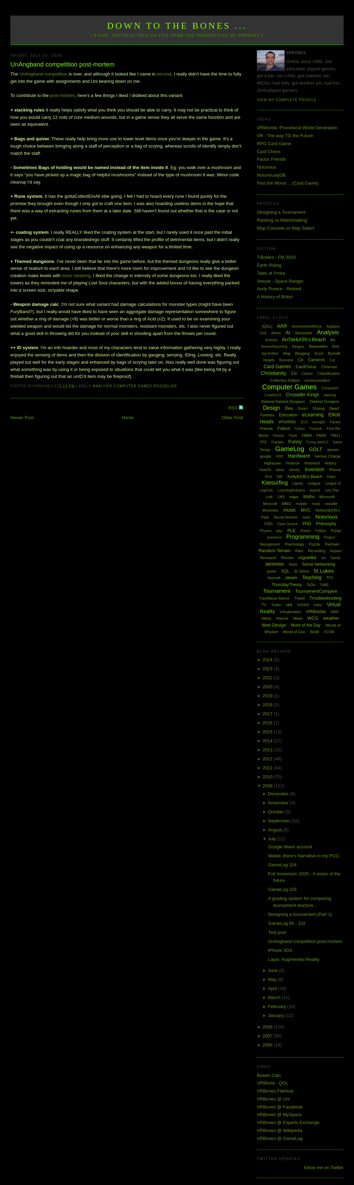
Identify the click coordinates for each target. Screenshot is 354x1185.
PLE (291, 530)
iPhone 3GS (280, 950)
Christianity (273, 373)
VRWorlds (316, 611)
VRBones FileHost (275, 1091)
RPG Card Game (274, 143)
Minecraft (270, 504)
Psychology (294, 544)
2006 (268, 1044)
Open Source (287, 524)
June (273, 970)
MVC (306, 510)
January (276, 1015)
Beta (335, 346)
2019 (268, 695)
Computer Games (133, 386)
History (330, 463)
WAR (335, 612)
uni (289, 604)
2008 (268, 1026)
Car (332, 360)
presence (274, 537)
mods (316, 504)
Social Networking (318, 564)
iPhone (335, 470)
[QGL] (267, 326)
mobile (301, 504)
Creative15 (272, 395)
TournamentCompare (316, 591)
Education (288, 415)
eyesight (318, 422)
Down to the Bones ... (177, 26)
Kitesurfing (275, 483)
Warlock (282, 618)
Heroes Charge (328, 456)
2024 (268, 659)
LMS (281, 497)
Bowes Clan (269, 1075)
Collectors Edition (285, 380)
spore (272, 571)
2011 (268, 767)
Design (271, 408)
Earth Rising (269, 265)
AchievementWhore (307, 326)
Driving (319, 408)
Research (268, 558)
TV (264, 605)
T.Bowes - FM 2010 (276, 257)
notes (306, 517)
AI (288, 332)
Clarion (307, 373)
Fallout (284, 428)
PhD (306, 523)
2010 (268, 776)
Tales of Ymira (271, 273)
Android (271, 340)
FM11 (336, 435)
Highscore (272, 463)
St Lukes (324, 571)
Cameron (316, 359)
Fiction (300, 429)
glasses (333, 450)
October (276, 811)
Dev (289, 408)
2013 (268, 749)
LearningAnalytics (291, 490)
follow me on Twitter (324, 1167)
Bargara (298, 346)
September (279, 820)
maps (294, 497)
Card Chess (269, 151)
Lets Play (332, 490)
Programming (302, 537)
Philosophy (326, 523)
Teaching (312, 577)
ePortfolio (287, 421)
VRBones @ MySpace (279, 1114)
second (164, 74)
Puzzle (314, 544)
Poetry (305, 531)
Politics (320, 531)
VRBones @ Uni (273, 1099)
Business (286, 360)
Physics (265, 531)
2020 (268, 686)
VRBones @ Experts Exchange (288, 1122)
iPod (268, 477)
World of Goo (294, 632)
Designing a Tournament (281, 212)
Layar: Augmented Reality (293, 959)
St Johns (301, 571)
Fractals (277, 442)
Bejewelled (318, 346)
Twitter (276, 605)
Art (332, 340)
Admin (276, 333)
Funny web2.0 (317, 442)
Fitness (278, 435)
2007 (268, 1035)
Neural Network (286, 517)
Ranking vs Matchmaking (282, 220)
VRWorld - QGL (272, 1083)
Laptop (297, 483)
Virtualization (290, 612)
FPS (263, 442)
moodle (331, 504)
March (275, 997)
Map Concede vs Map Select (285, 228)
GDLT (316, 449)
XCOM (329, 632)
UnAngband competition (43, 74)
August (275, 829)
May (273, 979)
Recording (316, 551)
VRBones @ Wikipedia (279, 1130)
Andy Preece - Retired (279, 288)
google (265, 456)
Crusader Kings (302, 394)
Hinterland (312, 463)
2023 (268, 668)
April (273, 988)
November (279, 802)
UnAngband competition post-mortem (62, 64)
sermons (274, 564)
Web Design (274, 625)
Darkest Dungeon (324, 401)
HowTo (265, 470)
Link (269, 497)
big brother (270, 353)
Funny (295, 441)
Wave (298, 618)
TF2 (329, 578)
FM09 (321, 435)
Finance (315, 429)
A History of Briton (275, 296)
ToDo (310, 585)
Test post (277, 932)
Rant (299, 551)
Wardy (266, 618)
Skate (292, 564)
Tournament (276, 591)
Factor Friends (271, 159)
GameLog (290, 448)
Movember (270, 510)
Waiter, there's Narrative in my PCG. (304, 855)
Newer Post (22, 417)
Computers (330, 388)
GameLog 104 (282, 864)
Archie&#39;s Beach (304, 339)
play (279, 531)
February (277, 1006)
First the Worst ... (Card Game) (287, 183)
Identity (294, 470)
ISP (280, 477)
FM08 (306, 435)
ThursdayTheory (286, 584)
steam (291, 577)
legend (315, 490)
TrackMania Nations (274, 598)
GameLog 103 (282, 889)
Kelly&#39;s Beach (305, 476)
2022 (268, 677)
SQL (285, 571)
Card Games (277, 366)
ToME (324, 585)
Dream (303, 408)
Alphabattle (303, 333)
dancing (330, 395)
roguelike (165, 386)
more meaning (76, 275)
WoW (314, 632)
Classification (328, 373)
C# (300, 359)
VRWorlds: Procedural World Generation (297, 127)
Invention (315, 469)
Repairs (336, 551)
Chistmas (329, 367)
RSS (233, 407)
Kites (331, 477)
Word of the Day (305, 625)
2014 (268, 740)
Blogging (302, 353)
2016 (268, 722)
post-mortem (62, 95)
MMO (286, 504)
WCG (312, 618)
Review (287, 558)
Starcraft (274, 578)
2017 (268, 713)
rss (323, 558)
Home (128, 417)
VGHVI (303, 605)
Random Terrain (274, 550)
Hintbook (292, 463)
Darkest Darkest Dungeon (283, 401)
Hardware (299, 456)
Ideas (280, 470)
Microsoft (327, 497)
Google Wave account (290, 846)
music (289, 510)
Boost (319, 353)
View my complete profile (287, 100)
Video (317, 605)
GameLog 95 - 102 (286, 923)
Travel (299, 598)
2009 (268, 785)
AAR (282, 326)
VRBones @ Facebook (279, 1106)
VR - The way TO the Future (285, 135)
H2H (279, 456)
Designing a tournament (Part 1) (300, 914)
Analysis (102, 386)
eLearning (313, 414)
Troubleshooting (325, 598)
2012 (268, 758)
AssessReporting (274, 346)
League (314, 483)
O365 (268, 524)
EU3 (304, 422)
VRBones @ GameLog (279, 1138)
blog (286, 353)
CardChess (306, 366)
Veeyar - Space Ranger (280, 281)
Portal (336, 531)
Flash (293, 435)
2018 (268, 704)
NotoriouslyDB (271, 175)
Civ (294, 373)
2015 (268, 731)
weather (331, 618)
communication (317, 380)
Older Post (232, 417)
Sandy (335, 558)
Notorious (266, 167)
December (279, 793)
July (272, 838)
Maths (309, 496)
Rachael (332, 544)
